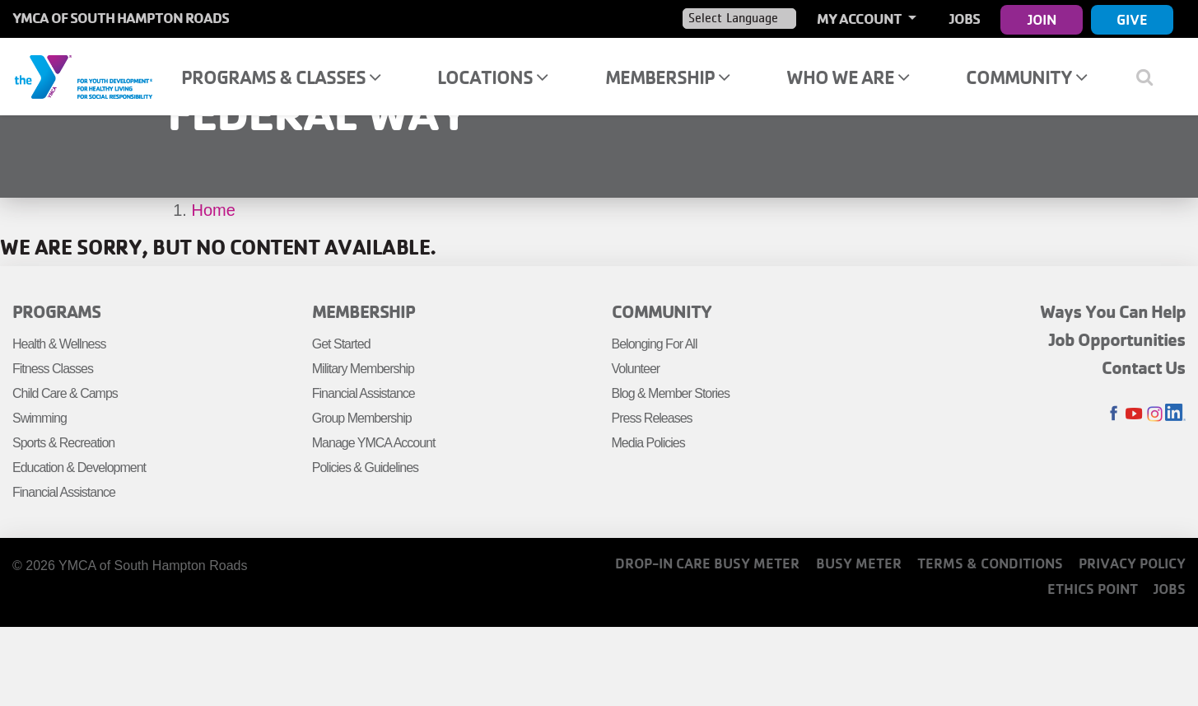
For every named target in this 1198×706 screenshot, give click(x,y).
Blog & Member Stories (671, 393)
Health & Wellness (58, 344)
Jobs (964, 18)
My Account (860, 18)
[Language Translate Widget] (739, 18)
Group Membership (362, 418)
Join (1042, 19)
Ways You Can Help (1113, 311)
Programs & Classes (280, 77)
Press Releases (652, 418)
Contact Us (1144, 367)
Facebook (1113, 414)
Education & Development (79, 468)
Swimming (39, 418)
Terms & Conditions (990, 563)
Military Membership (363, 369)
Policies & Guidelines (365, 468)
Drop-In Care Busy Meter (707, 563)
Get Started (341, 344)
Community (1026, 77)
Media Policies (648, 443)
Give (1132, 19)
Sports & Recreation (63, 443)
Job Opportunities (1117, 339)
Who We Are (847, 77)
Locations (492, 77)
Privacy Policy (1132, 563)
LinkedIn (1175, 414)
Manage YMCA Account (374, 443)
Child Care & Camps (65, 393)
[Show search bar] (1150, 76)
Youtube (1134, 414)
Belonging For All (654, 344)
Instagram (1154, 414)
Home (213, 210)
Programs (56, 311)
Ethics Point (1092, 588)
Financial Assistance (63, 492)
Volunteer (636, 369)
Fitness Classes (52, 369)
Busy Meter (859, 563)
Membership (667, 77)
